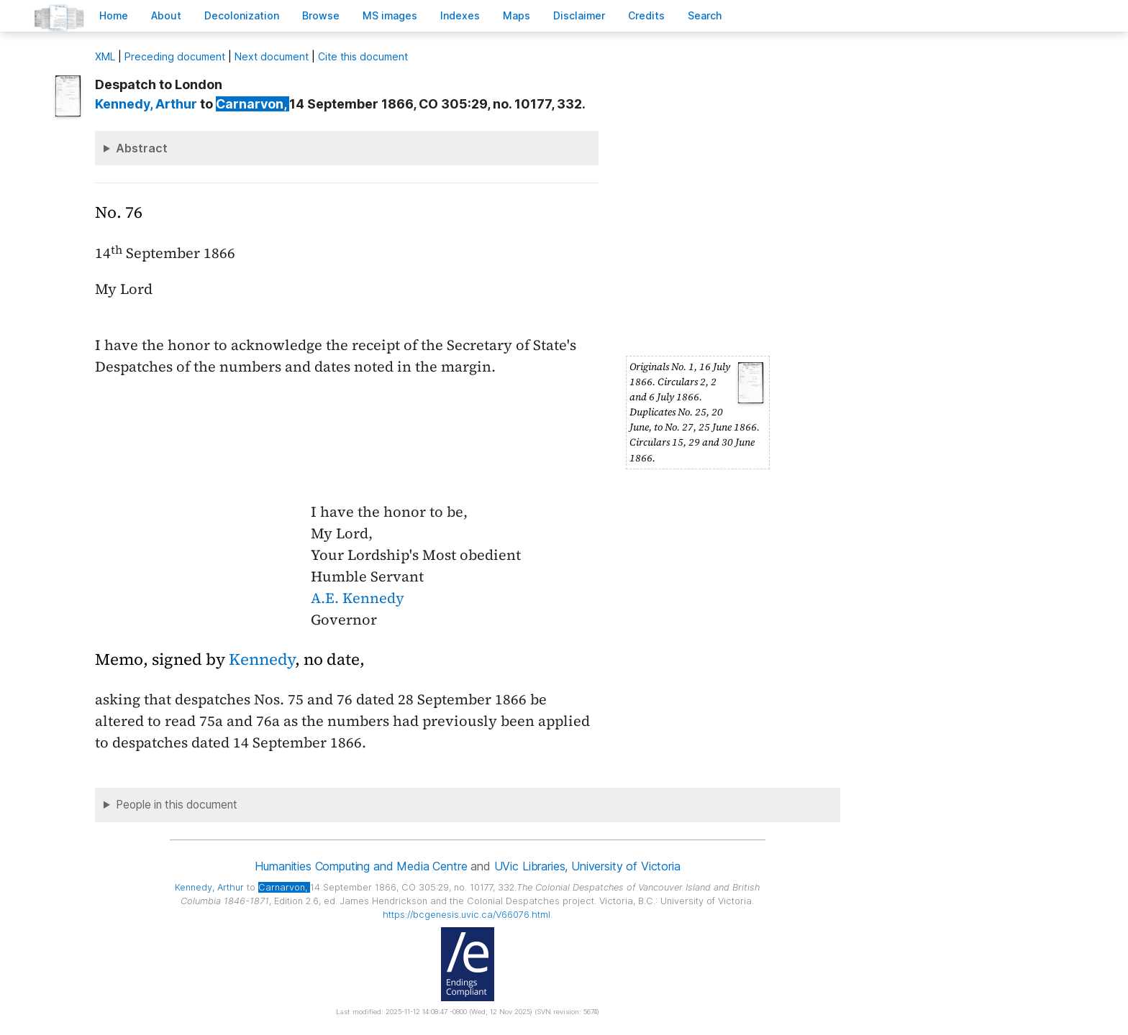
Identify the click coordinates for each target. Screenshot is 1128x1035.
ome (113, 15)
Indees (460, 15)
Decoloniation (241, 15)
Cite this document (363, 56)
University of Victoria (625, 866)
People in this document (176, 804)
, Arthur (146, 103)
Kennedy (262, 659)
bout (166, 15)
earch (705, 15)
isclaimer (579, 15)
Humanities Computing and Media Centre (361, 866)
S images (390, 15)
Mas (516, 15)
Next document (272, 56)
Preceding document (174, 56)
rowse (321, 15)
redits (646, 15)
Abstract (142, 148)
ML (105, 56)
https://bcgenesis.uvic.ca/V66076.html (466, 914)
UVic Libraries (529, 866)
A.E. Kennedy (357, 598)
